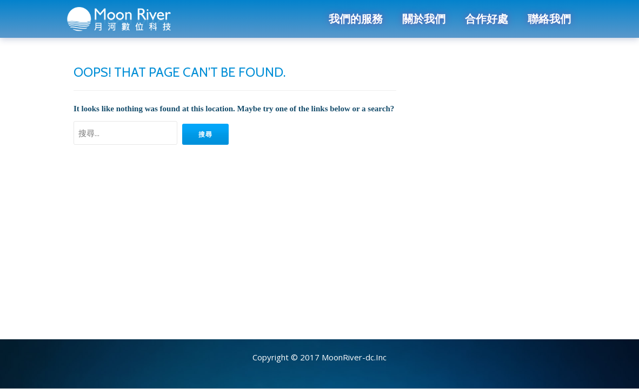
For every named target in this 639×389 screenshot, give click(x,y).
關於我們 (423, 19)
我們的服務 (356, 19)
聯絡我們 (549, 19)
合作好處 (486, 19)
